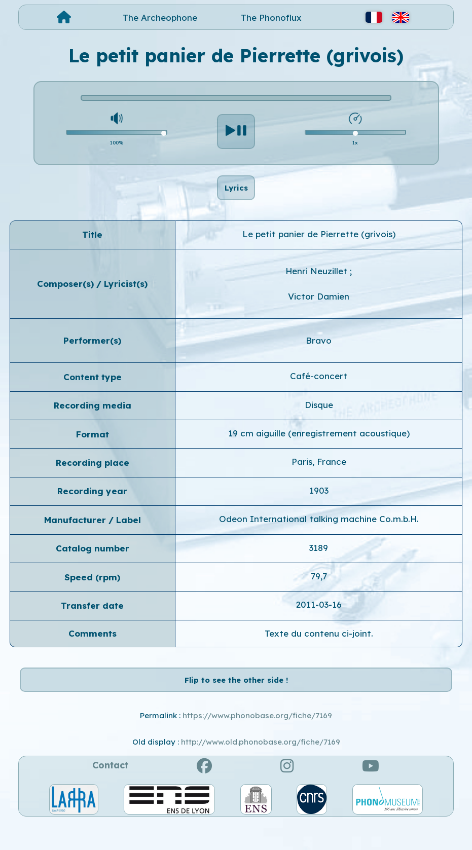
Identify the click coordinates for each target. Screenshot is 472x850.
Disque (319, 419)
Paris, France (319, 476)
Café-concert (318, 390)
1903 (319, 504)
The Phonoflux (271, 17)
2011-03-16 (319, 619)
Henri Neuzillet (317, 285)
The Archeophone (160, 17)
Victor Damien (318, 310)
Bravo (319, 354)
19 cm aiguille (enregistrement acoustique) (319, 447)
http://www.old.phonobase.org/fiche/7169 (260, 770)
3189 (318, 562)
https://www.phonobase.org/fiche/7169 (257, 744)
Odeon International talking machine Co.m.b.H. (319, 533)
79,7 (319, 590)
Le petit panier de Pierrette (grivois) (318, 248)
